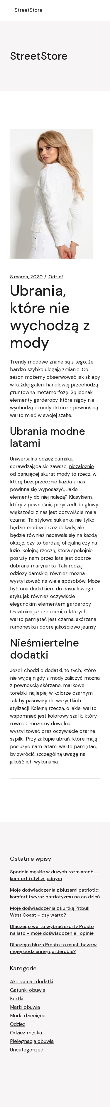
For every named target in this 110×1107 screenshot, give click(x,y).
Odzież (55, 277)
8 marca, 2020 (26, 277)
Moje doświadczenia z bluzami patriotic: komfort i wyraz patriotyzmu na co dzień (55, 893)
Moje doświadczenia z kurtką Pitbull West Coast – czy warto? (49, 911)
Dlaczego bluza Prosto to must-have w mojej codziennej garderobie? (53, 948)
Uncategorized (26, 1049)
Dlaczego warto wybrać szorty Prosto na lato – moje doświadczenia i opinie (52, 929)
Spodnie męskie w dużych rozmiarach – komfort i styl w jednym (54, 875)
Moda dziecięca (27, 1015)
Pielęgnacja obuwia (32, 1041)
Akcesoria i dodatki (31, 981)
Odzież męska (26, 1032)
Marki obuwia (25, 1007)
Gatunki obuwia (27, 990)
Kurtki (16, 998)
